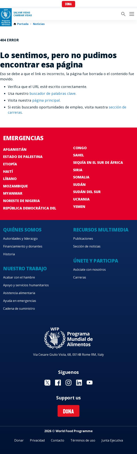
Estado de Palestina (23, 156)
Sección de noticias (87, 246)
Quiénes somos (22, 229)
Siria (77, 170)
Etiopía (10, 164)
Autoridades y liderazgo (20, 238)
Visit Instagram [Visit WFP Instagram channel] (68, 383)
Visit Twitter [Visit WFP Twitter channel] (47, 383)
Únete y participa (95, 260)
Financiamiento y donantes (22, 246)
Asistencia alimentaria (19, 293)
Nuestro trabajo (25, 268)
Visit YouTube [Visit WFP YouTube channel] (90, 383)
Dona (68, 4)
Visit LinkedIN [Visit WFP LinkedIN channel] (79, 383)
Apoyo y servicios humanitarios (26, 285)
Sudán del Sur (87, 191)
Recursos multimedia (100, 229)
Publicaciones (83, 238)
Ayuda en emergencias (19, 301)
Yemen (79, 206)
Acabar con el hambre (19, 277)
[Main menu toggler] (131, 14)
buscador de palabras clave (52, 93)
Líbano (10, 178)
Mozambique (15, 186)
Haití (8, 171)
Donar (19, 440)
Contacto (57, 440)
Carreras (79, 277)
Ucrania (81, 199)
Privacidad (37, 440)
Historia (9, 254)
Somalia (81, 177)
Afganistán (15, 149)
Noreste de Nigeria (21, 200)
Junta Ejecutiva (112, 440)
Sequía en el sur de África (98, 162)
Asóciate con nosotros (89, 269)
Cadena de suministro (19, 308)
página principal (46, 100)
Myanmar (12, 193)
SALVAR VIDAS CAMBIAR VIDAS (22, 14)
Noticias (39, 24)
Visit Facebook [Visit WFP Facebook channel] (58, 383)
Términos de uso (82, 440)
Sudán (79, 184)
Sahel (78, 155)
